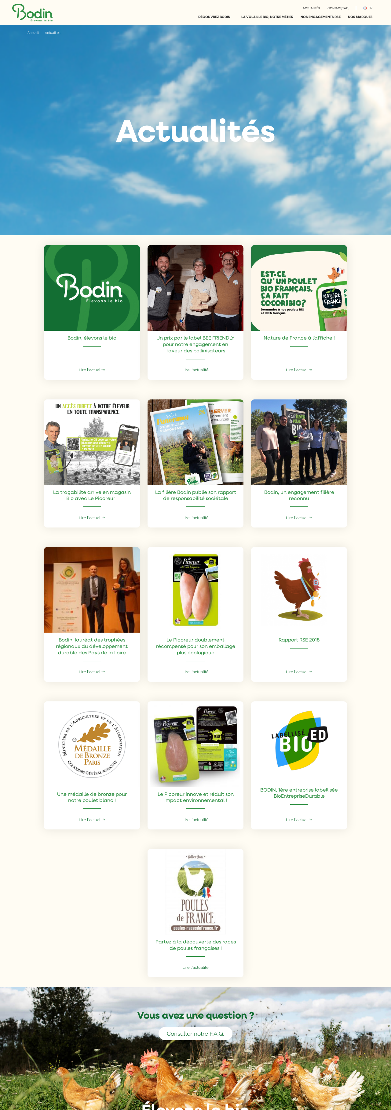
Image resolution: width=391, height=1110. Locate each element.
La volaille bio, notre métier (267, 16)
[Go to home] (32, 12)
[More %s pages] (233, 17)
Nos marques (360, 16)
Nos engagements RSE (321, 16)
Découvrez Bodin (214, 16)
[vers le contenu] (195, 218)
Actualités (311, 8)
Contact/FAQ (338, 8)
